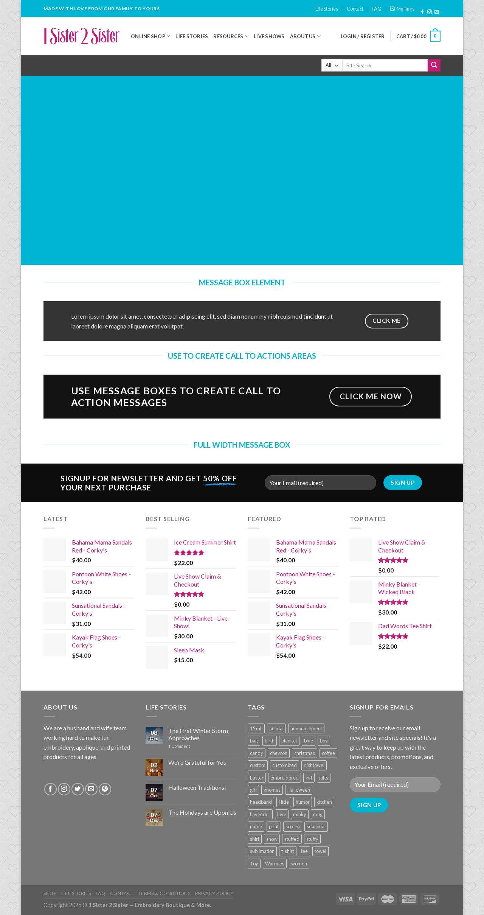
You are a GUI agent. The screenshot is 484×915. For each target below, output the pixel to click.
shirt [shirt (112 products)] (254, 839)
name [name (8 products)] (256, 826)
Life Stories (326, 9)
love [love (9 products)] (281, 814)
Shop (49, 893)
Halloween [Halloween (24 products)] (298, 790)
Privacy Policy (214, 893)
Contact (355, 9)
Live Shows (269, 36)
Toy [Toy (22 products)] (254, 864)
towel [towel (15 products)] (320, 851)
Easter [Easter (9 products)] (257, 778)
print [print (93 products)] (274, 826)
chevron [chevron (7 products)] (278, 753)
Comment (179, 746)
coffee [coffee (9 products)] (328, 753)
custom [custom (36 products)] (257, 765)
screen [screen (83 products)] (292, 826)
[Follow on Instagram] (429, 12)
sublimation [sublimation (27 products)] (262, 851)
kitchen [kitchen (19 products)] (324, 802)
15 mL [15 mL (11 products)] (256, 728)
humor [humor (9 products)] (303, 802)
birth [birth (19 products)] (270, 741)
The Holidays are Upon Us (202, 812)
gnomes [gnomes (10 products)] (272, 790)
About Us (305, 36)
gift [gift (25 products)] (309, 778)
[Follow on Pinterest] (105, 789)
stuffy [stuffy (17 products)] (312, 839)
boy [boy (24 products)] (324, 741)
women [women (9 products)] (299, 864)
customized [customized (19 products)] (284, 765)
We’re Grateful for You (197, 762)
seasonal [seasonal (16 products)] (316, 826)
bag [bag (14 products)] (254, 741)
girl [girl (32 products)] (253, 790)
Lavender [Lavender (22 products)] (260, 814)
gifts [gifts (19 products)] (323, 778)
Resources (230, 36)
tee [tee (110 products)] (304, 851)
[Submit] (434, 65)
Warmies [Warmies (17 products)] (274, 864)
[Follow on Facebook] (422, 12)
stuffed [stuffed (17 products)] (291, 839)
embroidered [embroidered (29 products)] (284, 778)
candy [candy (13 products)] (256, 753)
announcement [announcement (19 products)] (306, 728)
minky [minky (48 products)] (299, 814)
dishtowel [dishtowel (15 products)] (314, 765)
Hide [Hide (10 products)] (284, 802)
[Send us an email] (436, 12)
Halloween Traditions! (197, 787)
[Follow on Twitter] (77, 789)
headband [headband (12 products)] (261, 802)
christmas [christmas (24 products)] (304, 753)
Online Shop (150, 36)
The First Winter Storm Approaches (198, 734)
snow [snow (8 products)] (272, 839)
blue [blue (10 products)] (308, 741)
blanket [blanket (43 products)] (289, 741)
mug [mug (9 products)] (318, 814)
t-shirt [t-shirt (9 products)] (287, 851)
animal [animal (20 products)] (276, 728)
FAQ (377, 9)
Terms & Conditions (164, 893)
